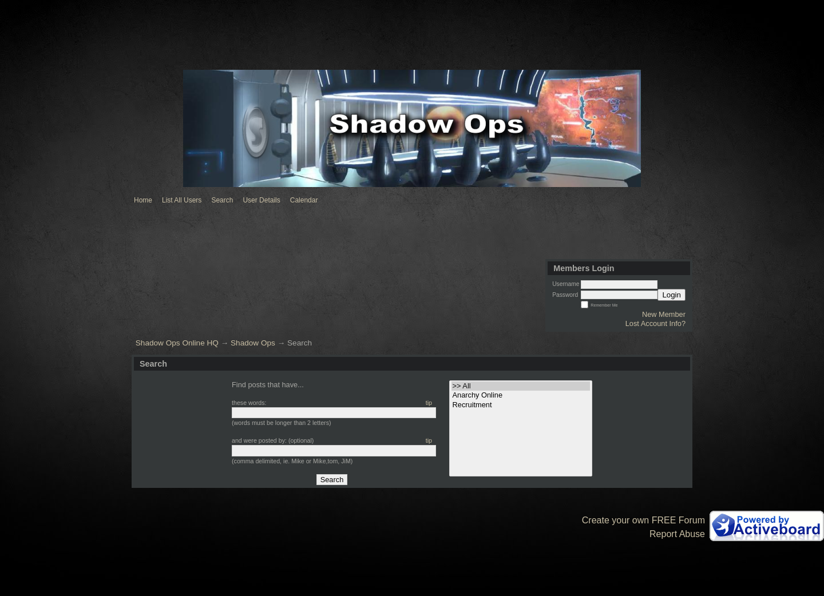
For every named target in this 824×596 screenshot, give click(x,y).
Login (671, 295)
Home (143, 200)
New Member (664, 314)
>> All (521, 386)
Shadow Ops (253, 343)
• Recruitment (521, 405)
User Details (261, 200)
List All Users (181, 200)
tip (429, 402)
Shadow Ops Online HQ (177, 343)
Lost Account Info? (655, 323)
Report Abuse (677, 534)
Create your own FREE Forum (643, 520)
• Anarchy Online (521, 395)
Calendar (304, 200)
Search (222, 200)
